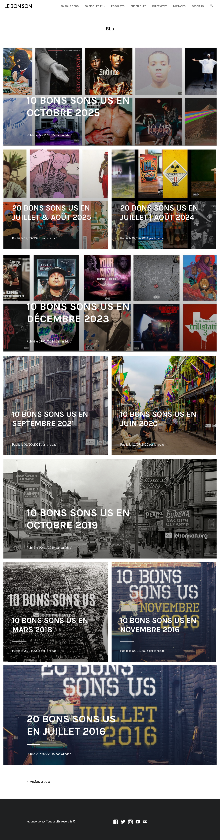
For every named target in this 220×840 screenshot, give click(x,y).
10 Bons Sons (70, 6)
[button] (211, 5)
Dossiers (197, 6)
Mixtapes (179, 6)
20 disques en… (95, 6)
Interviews (159, 6)
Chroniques (138, 6)
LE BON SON (18, 6)
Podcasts (118, 6)
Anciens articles (38, 782)
